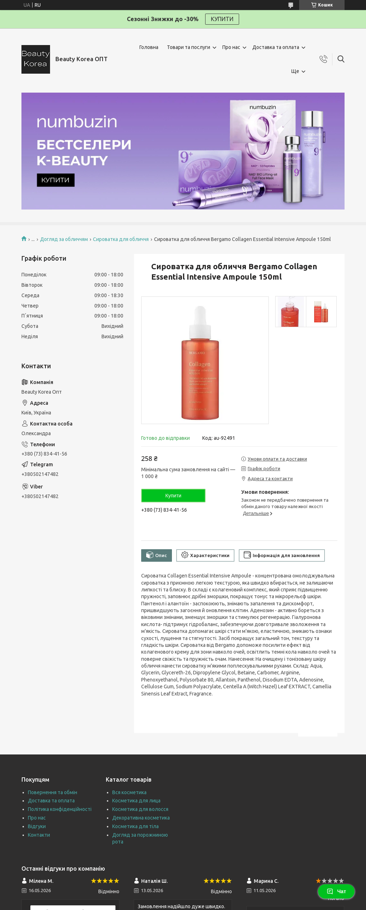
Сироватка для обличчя (121, 239)
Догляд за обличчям (64, 239)
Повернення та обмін (52, 792)
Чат (336, 891)
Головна (148, 47)
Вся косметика (129, 792)
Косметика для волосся (140, 809)
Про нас (231, 47)
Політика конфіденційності (60, 809)
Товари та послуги (188, 47)
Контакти (39, 835)
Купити (173, 495)
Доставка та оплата (275, 47)
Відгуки (37, 826)
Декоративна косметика (141, 818)
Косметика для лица (136, 800)
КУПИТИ (222, 19)
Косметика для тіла (135, 826)
